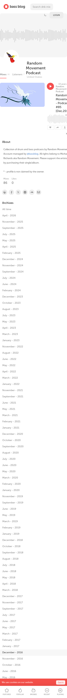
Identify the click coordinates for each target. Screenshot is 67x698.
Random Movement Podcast (36, 68)
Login (56, 15)
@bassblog (32, 153)
